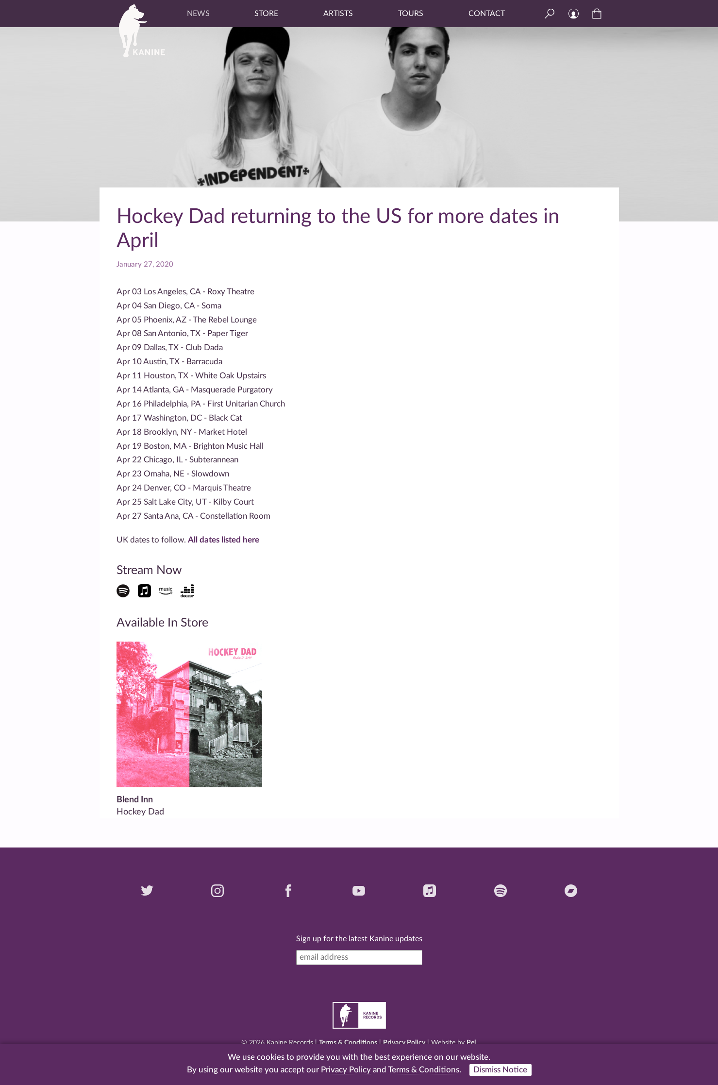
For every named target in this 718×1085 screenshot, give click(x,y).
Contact (486, 13)
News (198, 13)
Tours (410, 13)
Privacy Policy (404, 1042)
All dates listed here (223, 540)
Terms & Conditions (348, 1042)
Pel (471, 1042)
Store (266, 13)
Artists (338, 13)
